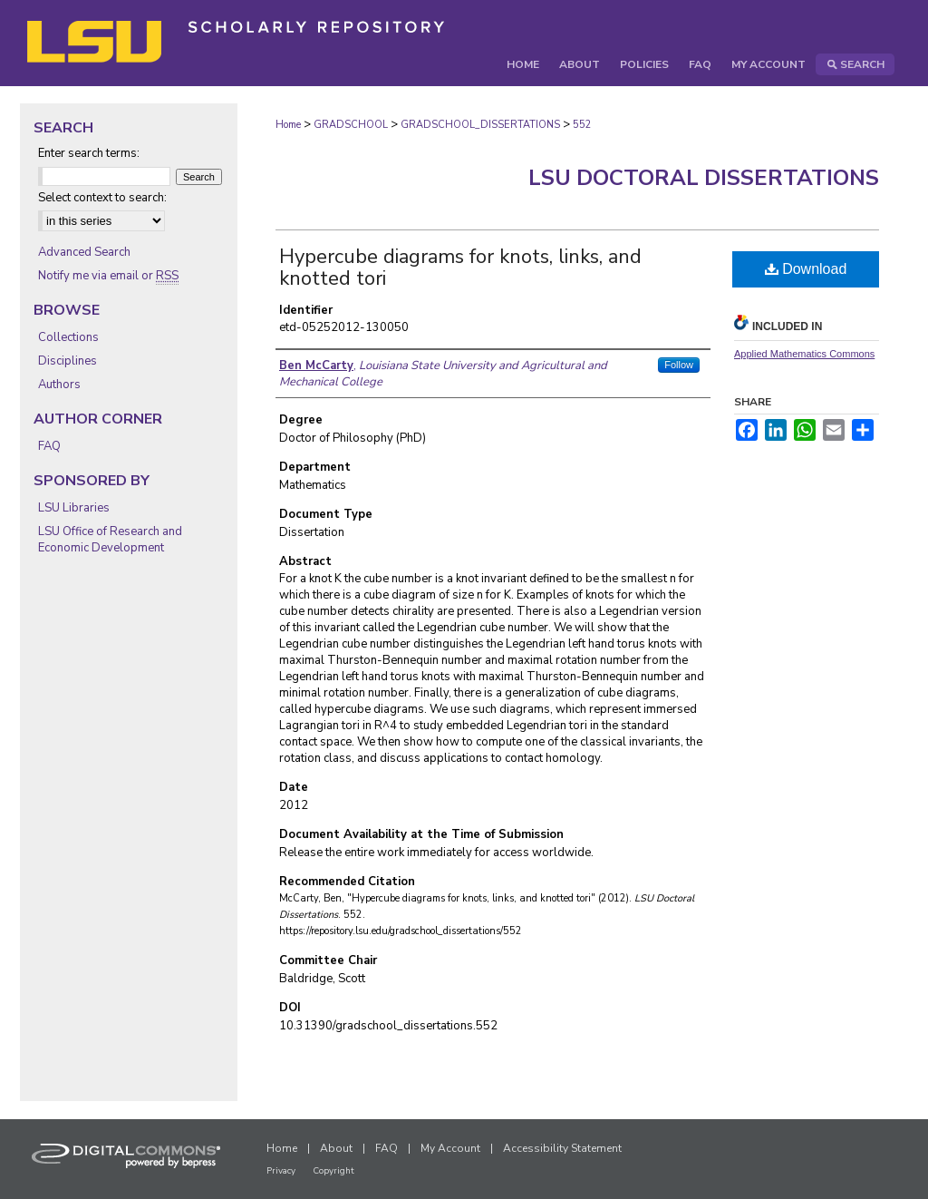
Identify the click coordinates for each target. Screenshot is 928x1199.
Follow (678, 364)
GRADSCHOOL (351, 125)
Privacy (280, 1171)
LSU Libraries (74, 508)
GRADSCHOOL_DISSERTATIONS (480, 125)
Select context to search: (102, 198)
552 (582, 125)
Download (806, 269)
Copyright (333, 1171)
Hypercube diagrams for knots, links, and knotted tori (460, 267)
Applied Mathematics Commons (804, 353)
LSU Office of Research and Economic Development (110, 539)
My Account (450, 1148)
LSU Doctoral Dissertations (703, 177)
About (336, 1148)
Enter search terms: (89, 153)
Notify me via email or (108, 276)
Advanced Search (84, 252)
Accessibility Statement (562, 1148)
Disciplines (67, 361)
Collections (68, 337)
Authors (59, 384)
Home (288, 125)
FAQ (49, 446)
